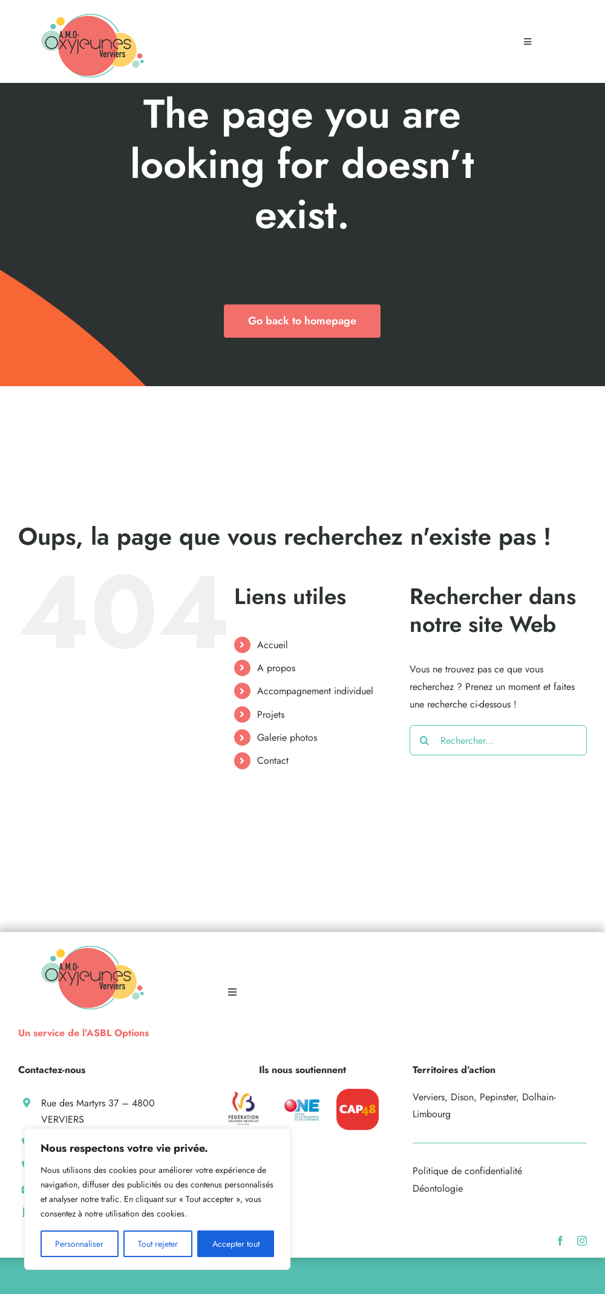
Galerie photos (287, 737)
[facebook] (560, 1241)
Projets (270, 714)
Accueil (272, 645)
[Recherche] (425, 740)
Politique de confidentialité (467, 1171)
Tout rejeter (158, 1244)
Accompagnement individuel (315, 691)
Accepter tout (236, 1244)
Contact (273, 760)
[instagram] (582, 1241)
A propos (276, 668)
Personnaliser (79, 1244)
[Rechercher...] (498, 740)
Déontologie (438, 1188)
